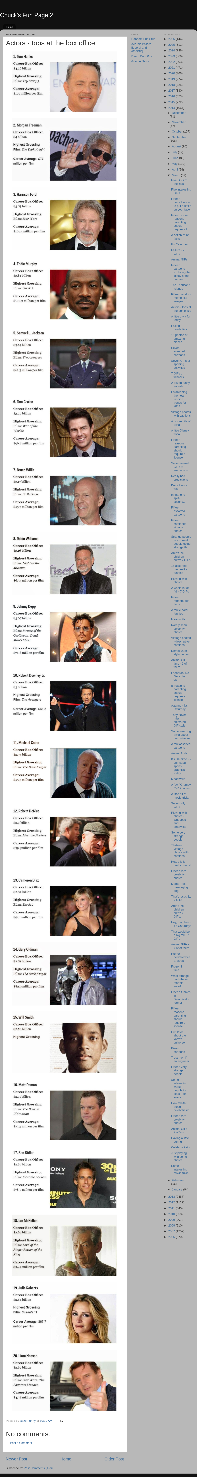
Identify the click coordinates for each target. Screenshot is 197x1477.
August (177, 146)
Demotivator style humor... (181, 652)
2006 (172, 1237)
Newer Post (16, 1459)
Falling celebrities (179, 327)
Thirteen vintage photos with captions (179, 851)
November (179, 122)
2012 (172, 1202)
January (177, 1189)
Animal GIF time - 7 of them (179, 663)
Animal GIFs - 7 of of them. (180, 946)
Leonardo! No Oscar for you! (180, 676)
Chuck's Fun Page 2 (26, 15)
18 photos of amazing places (179, 338)
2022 (172, 62)
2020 (172, 73)
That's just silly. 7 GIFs (181, 898)
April (175, 169)
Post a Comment (21, 1443)
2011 (172, 1208)
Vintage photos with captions (181, 413)
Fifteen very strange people (178, 1070)
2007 (172, 1231)
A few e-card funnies (179, 611)
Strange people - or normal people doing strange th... (181, 542)
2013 (172, 1196)
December (179, 113)
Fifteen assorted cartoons (178, 511)
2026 (172, 39)
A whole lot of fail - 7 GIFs (180, 589)
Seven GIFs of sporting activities (180, 364)
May (175, 163)
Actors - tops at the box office (181, 309)
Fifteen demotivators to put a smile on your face (181, 204)
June (175, 158)
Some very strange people (178, 836)
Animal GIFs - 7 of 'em (180, 1130)
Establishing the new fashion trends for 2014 (179, 399)
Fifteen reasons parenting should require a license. (178, 1017)
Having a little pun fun (180, 1139)
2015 (172, 102)
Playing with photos (179, 580)
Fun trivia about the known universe (178, 1037)
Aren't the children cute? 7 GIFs (180, 556)
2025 (172, 44)
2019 (172, 79)
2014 (172, 108)
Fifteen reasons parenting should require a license (178, 448)
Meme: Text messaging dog (179, 887)
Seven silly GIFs (178, 805)
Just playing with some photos (179, 1156)
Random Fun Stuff (143, 39)
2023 (172, 56)
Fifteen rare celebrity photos (178, 1119)
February (178, 1180)
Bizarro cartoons (178, 1050)
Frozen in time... (177, 968)
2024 (172, 50)
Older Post (114, 1459)
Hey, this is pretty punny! (181, 863)
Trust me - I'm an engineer (180, 1059)
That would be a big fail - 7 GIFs (180, 935)
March (176, 175)
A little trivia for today (180, 318)
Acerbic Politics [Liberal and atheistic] (141, 47)
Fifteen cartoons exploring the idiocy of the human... (180, 272)
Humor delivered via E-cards (180, 957)
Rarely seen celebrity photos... (179, 628)
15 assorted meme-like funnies (179, 569)
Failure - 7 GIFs (177, 252)
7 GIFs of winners (177, 375)
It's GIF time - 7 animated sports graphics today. (181, 766)
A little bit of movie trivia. (180, 795)
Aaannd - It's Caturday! (179, 707)
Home (9, 27)
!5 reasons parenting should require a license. (178, 692)
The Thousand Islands (180, 286)
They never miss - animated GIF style (178, 720)
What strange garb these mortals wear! (180, 981)
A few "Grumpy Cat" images (181, 786)
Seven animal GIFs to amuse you (180, 467)
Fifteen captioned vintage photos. (178, 526)
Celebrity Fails (180, 1147)
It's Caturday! (179, 244)
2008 (172, 1225)
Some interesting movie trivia (179, 1169)
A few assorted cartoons (180, 745)
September (179, 137)
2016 (172, 96)
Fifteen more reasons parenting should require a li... (180, 222)
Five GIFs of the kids (179, 182)
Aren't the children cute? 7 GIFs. (177, 911)
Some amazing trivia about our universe (181, 735)
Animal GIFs (179, 259)
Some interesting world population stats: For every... (179, 1088)
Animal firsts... (180, 753)
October (177, 131)
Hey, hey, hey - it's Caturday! (181, 924)
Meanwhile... (179, 619)
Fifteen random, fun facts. (180, 601)
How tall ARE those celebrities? (179, 1107)
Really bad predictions (179, 477)
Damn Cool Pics (142, 56)
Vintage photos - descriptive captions (181, 641)
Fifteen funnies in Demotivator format (180, 997)
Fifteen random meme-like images (181, 298)
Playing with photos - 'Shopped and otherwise (179, 819)
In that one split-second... (178, 498)
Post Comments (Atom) (39, 1468)
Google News (140, 61)
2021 (172, 67)
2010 (172, 1214)
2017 (172, 90)
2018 (172, 84)
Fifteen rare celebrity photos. (178, 874)
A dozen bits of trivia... (180, 423)
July (175, 152)
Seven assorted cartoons (178, 351)
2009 (172, 1219)
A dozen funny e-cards (180, 384)
